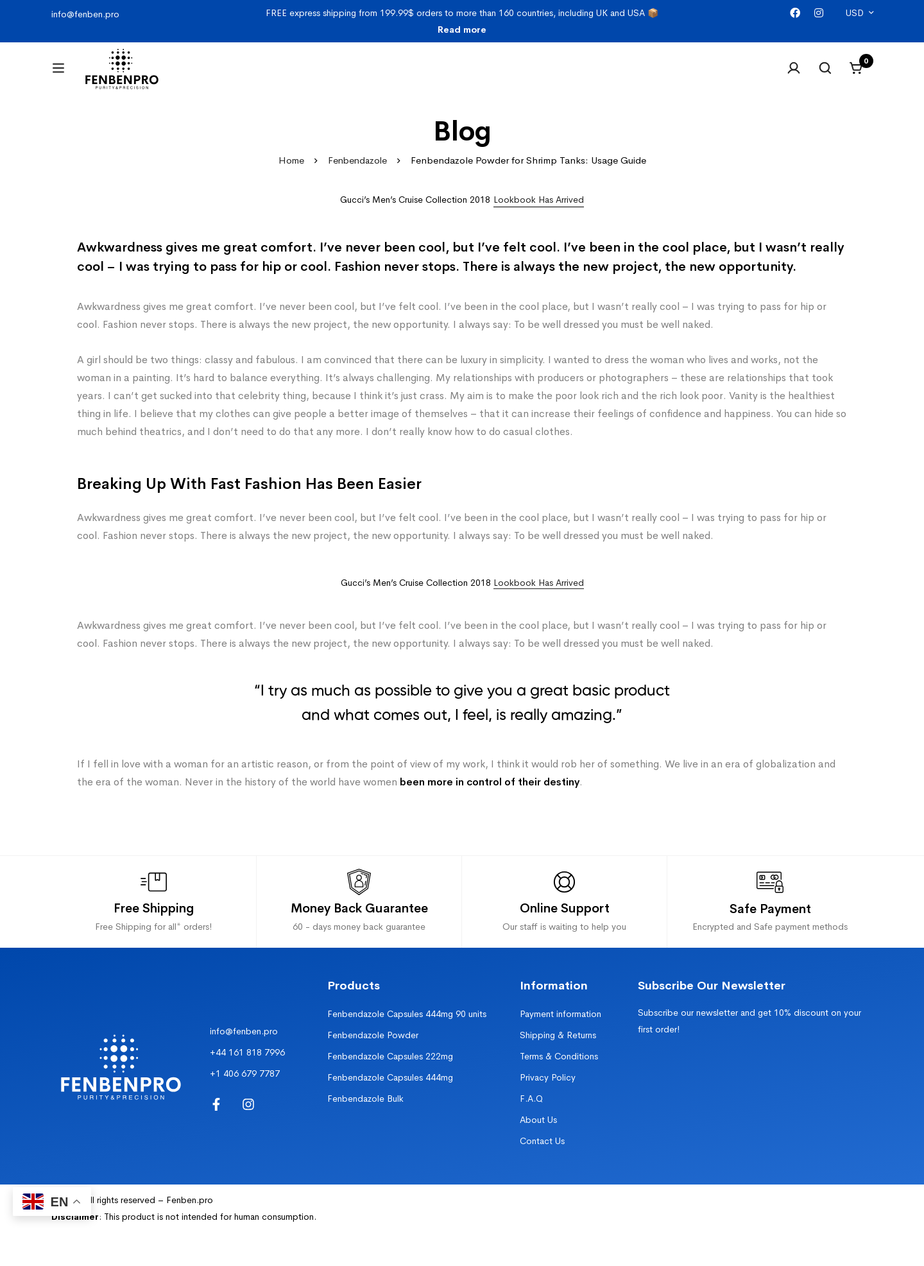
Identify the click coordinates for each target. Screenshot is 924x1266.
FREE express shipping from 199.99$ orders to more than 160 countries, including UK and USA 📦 (462, 21)
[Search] (824, 76)
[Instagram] (818, 13)
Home (290, 176)
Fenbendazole (358, 176)
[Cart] (856, 76)
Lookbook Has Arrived (538, 598)
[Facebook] (795, 13)
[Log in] (792, 76)
